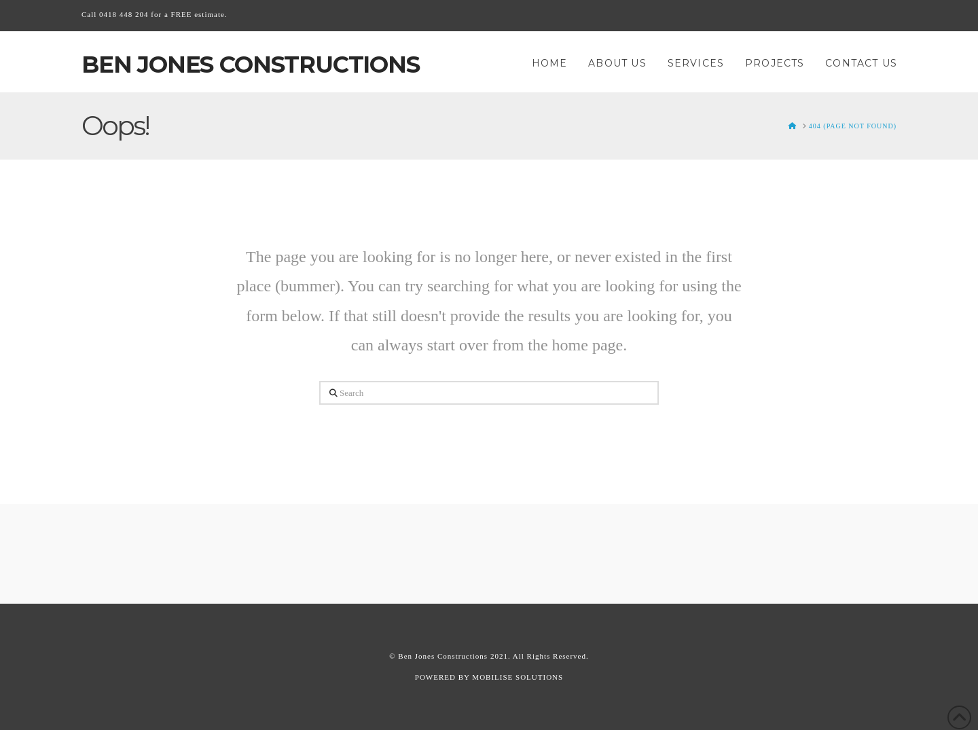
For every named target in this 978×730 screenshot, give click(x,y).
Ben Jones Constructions (251, 64)
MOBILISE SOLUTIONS (517, 677)
